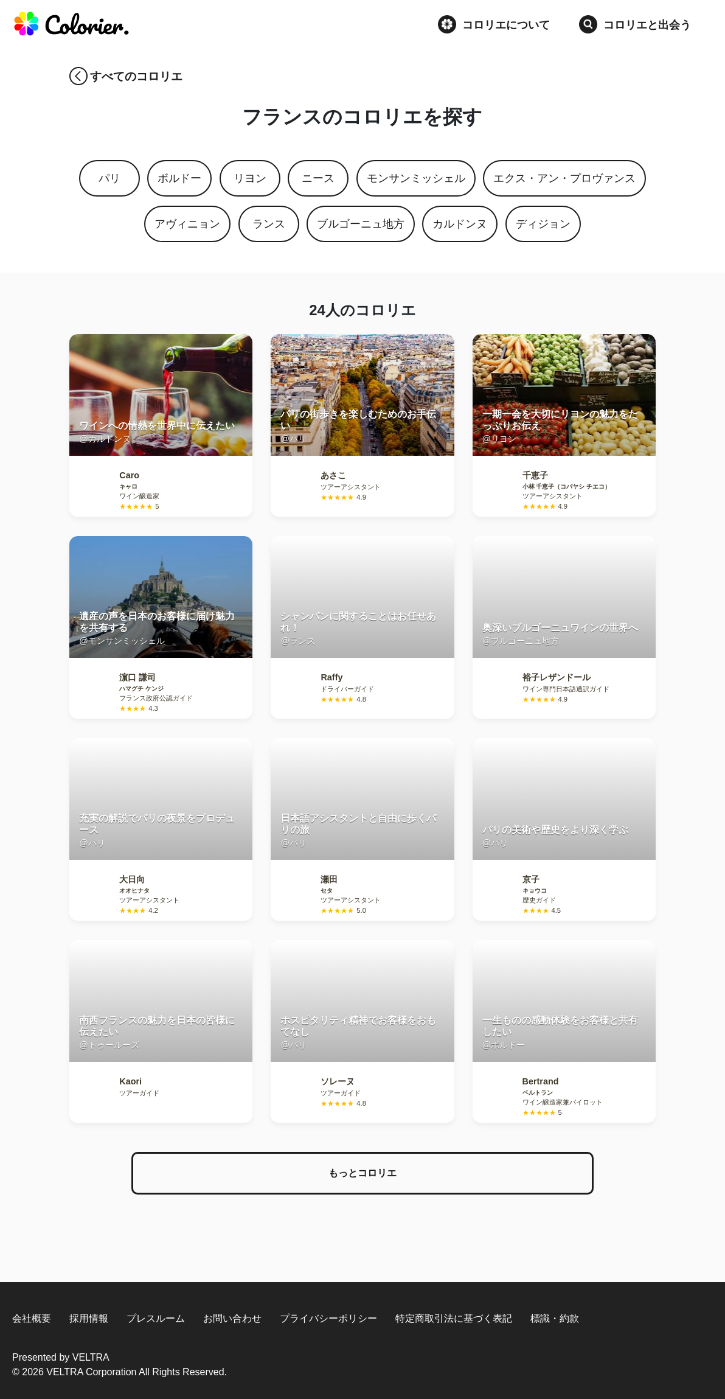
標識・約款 (554, 1318)
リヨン (250, 178)
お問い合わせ (232, 1318)
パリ (109, 178)
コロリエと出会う (635, 24)
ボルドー (179, 178)
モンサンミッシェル (416, 178)
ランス (268, 224)
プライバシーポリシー (328, 1318)
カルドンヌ (459, 224)
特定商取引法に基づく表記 (453, 1318)
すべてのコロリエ (136, 76)
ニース (318, 178)
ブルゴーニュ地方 (360, 224)
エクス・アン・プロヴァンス (564, 178)
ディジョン (543, 224)
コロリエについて (494, 24)
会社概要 (31, 1318)
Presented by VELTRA (60, 1357)
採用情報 (88, 1318)
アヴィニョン (187, 224)
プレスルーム (156, 1318)
